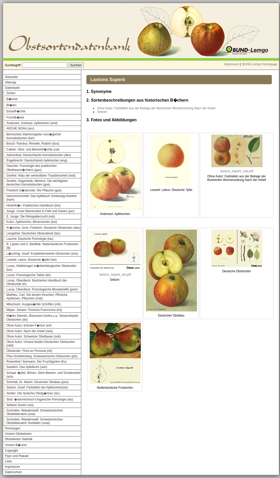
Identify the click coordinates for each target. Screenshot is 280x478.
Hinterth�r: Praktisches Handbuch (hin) (33, 205)
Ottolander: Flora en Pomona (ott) (29, 351)
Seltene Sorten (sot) (20, 405)
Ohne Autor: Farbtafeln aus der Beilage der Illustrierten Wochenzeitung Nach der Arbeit (156, 108)
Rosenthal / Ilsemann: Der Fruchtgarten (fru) (36, 361)
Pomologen (12, 428)
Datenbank (12, 88)
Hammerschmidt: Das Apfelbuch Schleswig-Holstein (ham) (41, 197)
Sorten (10, 93)
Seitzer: (102, 112)
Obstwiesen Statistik (18, 439)
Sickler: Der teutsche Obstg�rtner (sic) (33, 393)
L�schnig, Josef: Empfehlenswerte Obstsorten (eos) (42, 253)
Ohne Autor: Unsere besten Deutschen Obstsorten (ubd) (40, 343)
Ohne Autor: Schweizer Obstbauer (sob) (33, 336)
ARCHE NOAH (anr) (20, 128)
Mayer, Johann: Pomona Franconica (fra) (34, 310)
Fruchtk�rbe (15, 117)
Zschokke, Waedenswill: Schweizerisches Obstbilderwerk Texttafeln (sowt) (34, 421)
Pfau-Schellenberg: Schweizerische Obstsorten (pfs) (41, 356)
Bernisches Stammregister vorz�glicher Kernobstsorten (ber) (33, 136)
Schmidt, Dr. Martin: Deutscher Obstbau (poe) (37, 382)
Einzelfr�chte (16, 111)
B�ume (11, 99)
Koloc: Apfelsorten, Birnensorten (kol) (31, 222)
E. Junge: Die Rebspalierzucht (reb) (30, 216)
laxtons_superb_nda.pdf (236, 171)
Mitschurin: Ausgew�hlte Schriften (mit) (33, 304)
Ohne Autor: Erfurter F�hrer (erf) (29, 325)
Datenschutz (13, 472)
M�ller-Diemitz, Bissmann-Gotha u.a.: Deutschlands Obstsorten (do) (42, 317)
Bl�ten (11, 105)
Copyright (11, 450)
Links (8, 461)
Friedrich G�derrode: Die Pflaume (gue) (34, 190)
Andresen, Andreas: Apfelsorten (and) (31, 123)
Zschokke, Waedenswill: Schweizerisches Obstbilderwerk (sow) (34, 412)
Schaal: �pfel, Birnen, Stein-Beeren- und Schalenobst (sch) (43, 374)
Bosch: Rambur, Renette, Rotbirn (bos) (32, 143)
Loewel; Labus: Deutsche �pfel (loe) (31, 260)
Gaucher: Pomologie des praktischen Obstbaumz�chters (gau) (31, 168)
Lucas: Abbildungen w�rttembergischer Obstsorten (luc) (41, 267)
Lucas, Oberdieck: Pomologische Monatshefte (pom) (42, 289)
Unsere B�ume (16, 445)
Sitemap (10, 82)
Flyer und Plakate (17, 456)
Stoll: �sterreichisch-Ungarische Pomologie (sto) (39, 399)
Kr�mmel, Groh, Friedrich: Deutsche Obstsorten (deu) (43, 228)
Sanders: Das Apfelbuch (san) (26, 367)
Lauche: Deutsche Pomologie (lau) (29, 239)
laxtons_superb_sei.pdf (115, 274)
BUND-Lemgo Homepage (259, 64)
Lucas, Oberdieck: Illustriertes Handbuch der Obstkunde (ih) (36, 282)
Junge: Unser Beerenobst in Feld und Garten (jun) (40, 211)
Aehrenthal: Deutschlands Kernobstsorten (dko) (38, 155)
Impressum (231, 64)
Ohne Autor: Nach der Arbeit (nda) (29, 331)
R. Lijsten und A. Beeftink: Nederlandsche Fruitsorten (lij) (42, 245)
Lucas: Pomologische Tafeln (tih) (28, 275)
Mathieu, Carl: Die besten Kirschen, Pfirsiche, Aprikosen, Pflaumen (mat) (37, 296)
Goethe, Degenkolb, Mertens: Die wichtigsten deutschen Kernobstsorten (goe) (37, 182)
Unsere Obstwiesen (18, 434)
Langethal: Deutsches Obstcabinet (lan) (33, 233)
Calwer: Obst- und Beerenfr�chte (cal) (32, 149)
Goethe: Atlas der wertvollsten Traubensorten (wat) (40, 175)
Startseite (11, 77)
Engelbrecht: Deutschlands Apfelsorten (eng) (36, 160)
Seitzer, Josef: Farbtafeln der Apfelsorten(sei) (37, 387)
